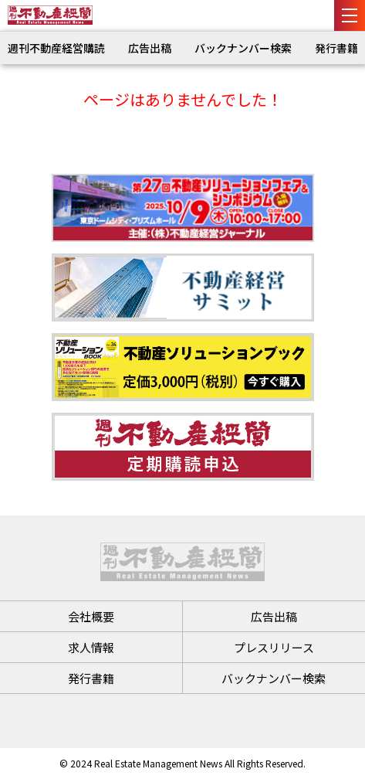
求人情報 (91, 647)
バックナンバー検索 (243, 48)
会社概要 (91, 616)
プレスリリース (274, 647)
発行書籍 (336, 48)
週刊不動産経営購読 (56, 48)
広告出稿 (149, 48)
